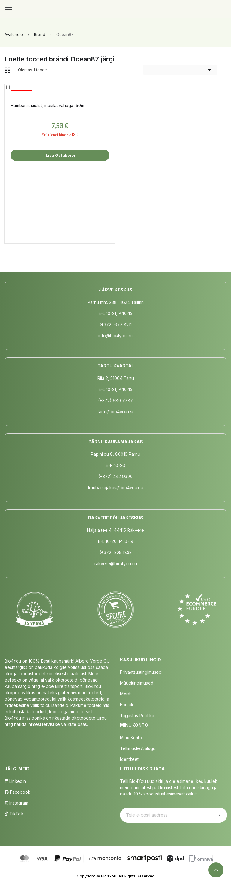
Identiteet (129, 759)
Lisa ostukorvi (60, 155)
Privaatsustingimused (141, 672)
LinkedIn (15, 781)
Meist (125, 693)
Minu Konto (131, 737)
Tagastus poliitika (137, 715)
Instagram (16, 802)
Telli (217, 815)
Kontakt (127, 704)
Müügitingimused (136, 682)
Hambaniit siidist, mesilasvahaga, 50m (47, 105)
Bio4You (108, 876)
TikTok (14, 813)
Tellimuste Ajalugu (138, 748)
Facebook (17, 792)
